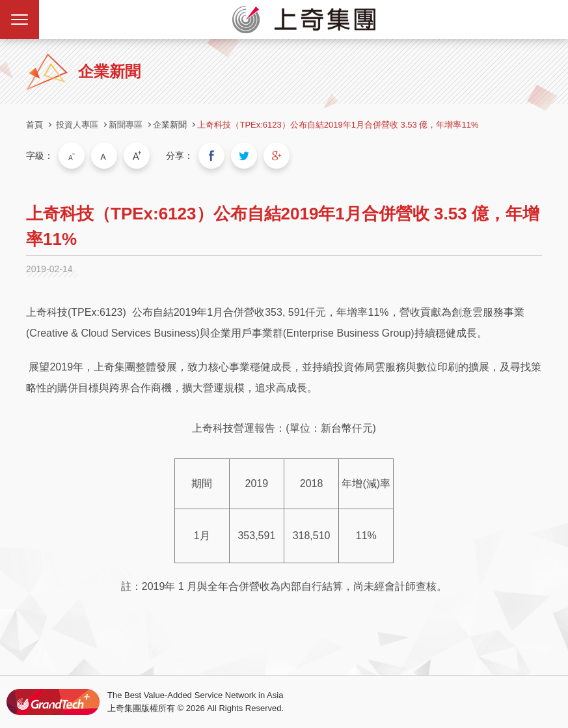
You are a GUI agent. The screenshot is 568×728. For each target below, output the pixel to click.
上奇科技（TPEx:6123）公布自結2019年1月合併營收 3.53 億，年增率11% (337, 125)
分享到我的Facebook (211, 156)
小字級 (72, 156)
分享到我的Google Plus (277, 156)
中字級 (104, 156)
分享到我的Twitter (244, 156)
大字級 (137, 156)
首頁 (34, 125)
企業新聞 (170, 125)
